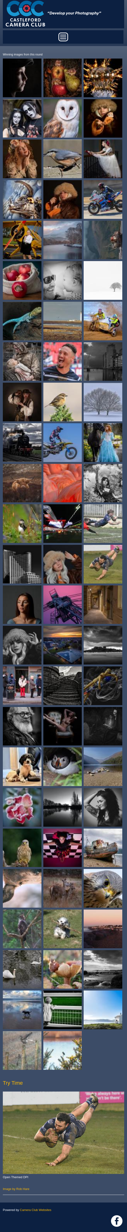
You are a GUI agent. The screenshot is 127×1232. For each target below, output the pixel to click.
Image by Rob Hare (16, 1189)
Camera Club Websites (35, 1210)
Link (117, 1221)
